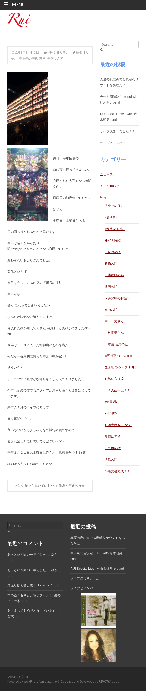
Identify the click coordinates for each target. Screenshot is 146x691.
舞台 (42, 58)
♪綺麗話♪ (111, 402)
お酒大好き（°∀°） (118, 425)
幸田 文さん (114, 321)
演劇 (34, 58)
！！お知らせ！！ (113, 186)
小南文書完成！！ (117, 471)
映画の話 (111, 287)
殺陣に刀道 (113, 436)
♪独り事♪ (111, 217)
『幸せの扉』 (114, 206)
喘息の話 (111, 459)
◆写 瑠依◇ (113, 240)
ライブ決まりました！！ (117, 131)
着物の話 (111, 263)
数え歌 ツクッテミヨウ (121, 367)
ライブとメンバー (113, 143)
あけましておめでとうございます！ (33, 610)
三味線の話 (113, 252)
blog (103, 197)
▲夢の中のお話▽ (117, 298)
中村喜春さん (114, 332)
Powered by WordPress (23, 681)
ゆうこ (56, 554)
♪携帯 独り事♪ (57, 52)
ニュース (106, 174)
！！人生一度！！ (117, 390)
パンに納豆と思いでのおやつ (34, 485)
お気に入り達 (114, 379)
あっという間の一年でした (26, 554)
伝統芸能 (22, 58)
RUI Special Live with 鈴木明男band (97, 568)
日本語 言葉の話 (116, 344)
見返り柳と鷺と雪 (20, 585)
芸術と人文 (55, 58)
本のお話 (111, 310)
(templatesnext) (49, 681)
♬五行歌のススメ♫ (118, 356)
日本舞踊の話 (114, 275)
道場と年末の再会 (74, 485)
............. (109, 681)
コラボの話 (113, 448)
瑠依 (10, 616)
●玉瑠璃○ (111, 413)
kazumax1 (45, 585)
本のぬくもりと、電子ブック (28, 595)
